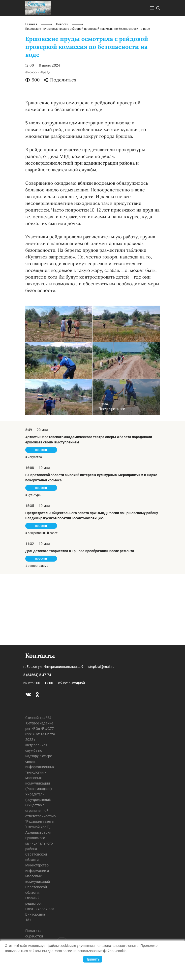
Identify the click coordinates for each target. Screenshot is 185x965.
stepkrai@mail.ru (101, 667)
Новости (62, 96)
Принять (93, 959)
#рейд (45, 143)
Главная (31, 96)
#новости (32, 143)
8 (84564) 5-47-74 (37, 675)
